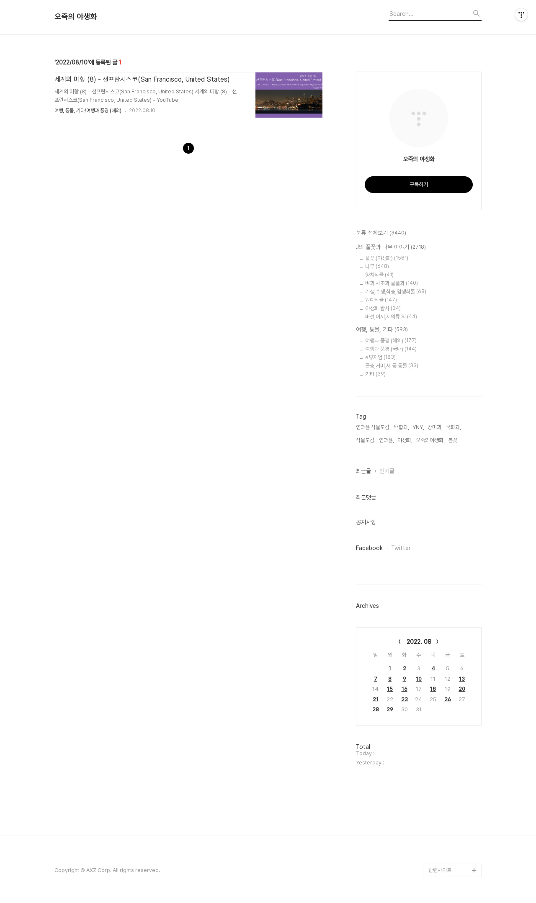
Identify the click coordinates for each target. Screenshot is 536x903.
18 (433, 689)
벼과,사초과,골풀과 (391, 283)
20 (462, 689)
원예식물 (381, 300)
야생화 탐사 (383, 308)
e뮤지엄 (380, 357)
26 (447, 699)
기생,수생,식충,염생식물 (395, 291)
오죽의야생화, (430, 440)
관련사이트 (439, 870)
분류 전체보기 (381, 233)
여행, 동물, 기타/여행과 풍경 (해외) (87, 110)
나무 (377, 266)
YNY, (418, 427)
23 (404, 699)
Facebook (369, 548)
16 (404, 689)
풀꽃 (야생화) (386, 258)
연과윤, (386, 440)
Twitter (401, 548)
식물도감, (366, 440)
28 (375, 709)
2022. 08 (419, 642)
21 (376, 699)
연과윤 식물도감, (373, 427)
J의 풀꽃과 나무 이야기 (391, 247)
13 (462, 679)
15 (390, 689)
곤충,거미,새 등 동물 (391, 366)
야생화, (404, 440)
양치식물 (379, 275)
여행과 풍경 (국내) (391, 349)
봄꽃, (453, 440)
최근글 (363, 471)
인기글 (386, 471)
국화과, (453, 427)
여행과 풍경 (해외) (391, 340)
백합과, (401, 427)
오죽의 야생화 (75, 17)
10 (419, 679)
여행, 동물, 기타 (382, 330)
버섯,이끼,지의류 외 (391, 317)
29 (390, 709)
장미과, (435, 427)
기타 (375, 374)
